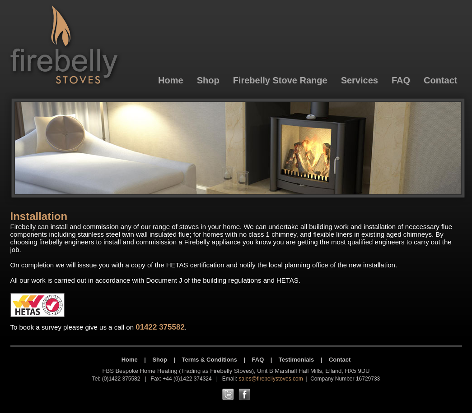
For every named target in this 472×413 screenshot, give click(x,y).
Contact (339, 359)
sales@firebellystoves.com (270, 379)
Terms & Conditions (209, 359)
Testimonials (296, 359)
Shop (159, 359)
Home (130, 359)
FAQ (258, 359)
